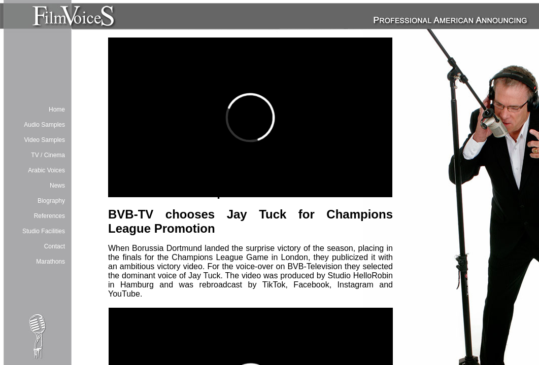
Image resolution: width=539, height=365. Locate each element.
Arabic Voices (46, 170)
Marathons (50, 261)
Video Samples (44, 139)
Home (57, 109)
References (49, 216)
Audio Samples (44, 124)
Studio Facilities (43, 231)
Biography (51, 200)
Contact (54, 246)
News (57, 185)
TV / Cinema (48, 155)
